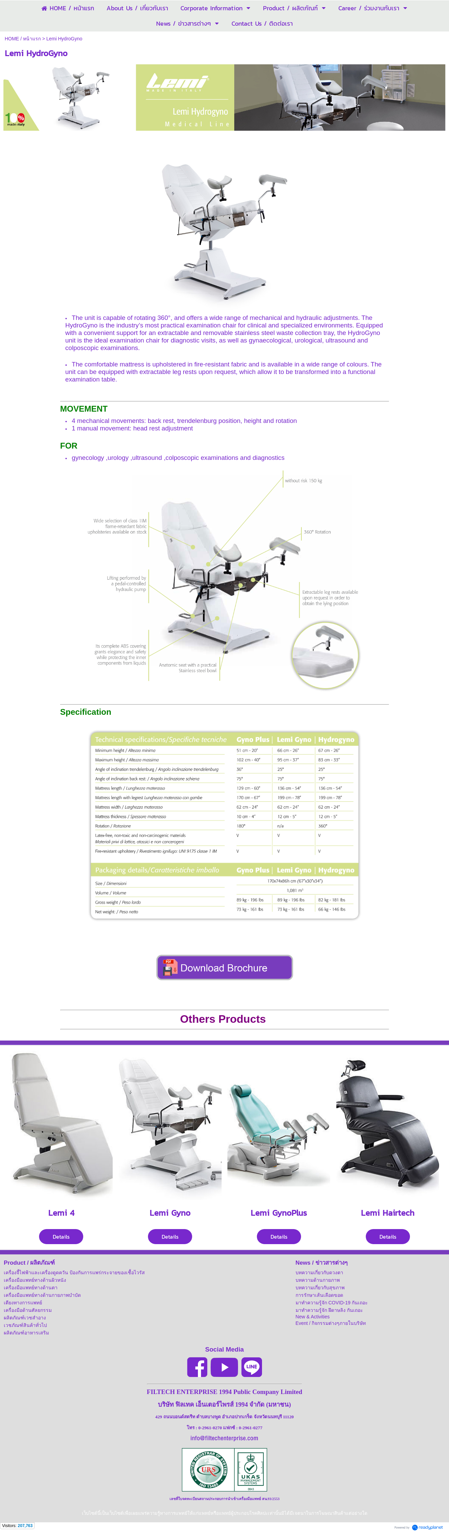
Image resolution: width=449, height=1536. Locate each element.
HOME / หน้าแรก (23, 38)
